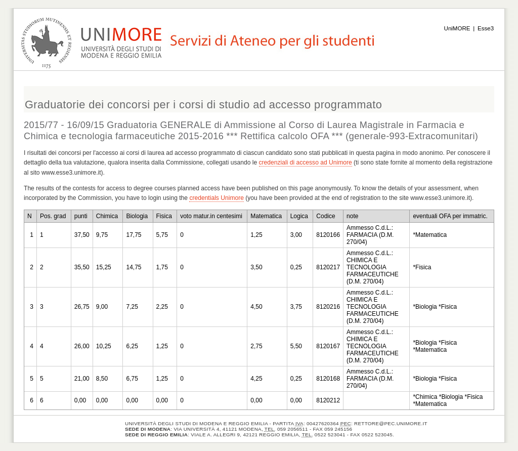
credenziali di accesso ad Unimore (305, 162)
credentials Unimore (216, 197)
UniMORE (457, 28)
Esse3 (486, 28)
